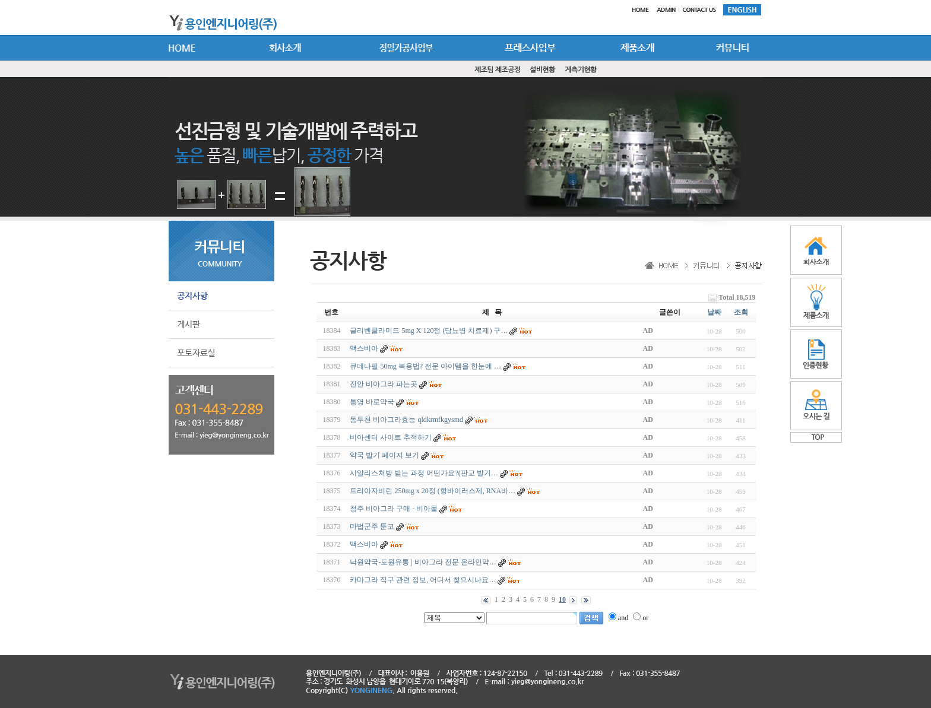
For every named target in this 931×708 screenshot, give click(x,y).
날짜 (714, 312)
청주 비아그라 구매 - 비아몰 (394, 508)
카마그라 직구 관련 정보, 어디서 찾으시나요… (423, 580)
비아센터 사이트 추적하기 (391, 437)
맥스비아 (364, 348)
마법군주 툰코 (372, 526)
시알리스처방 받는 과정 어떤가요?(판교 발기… (424, 473)
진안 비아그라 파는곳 (383, 384)
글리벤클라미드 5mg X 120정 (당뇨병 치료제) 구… (429, 330)
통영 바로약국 (372, 402)
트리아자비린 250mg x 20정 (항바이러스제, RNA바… (432, 491)
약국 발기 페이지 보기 (384, 455)
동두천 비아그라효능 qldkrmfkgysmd (406, 419)
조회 (741, 312)
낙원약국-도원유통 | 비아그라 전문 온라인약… (423, 562)
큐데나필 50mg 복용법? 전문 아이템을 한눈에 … (425, 366)
